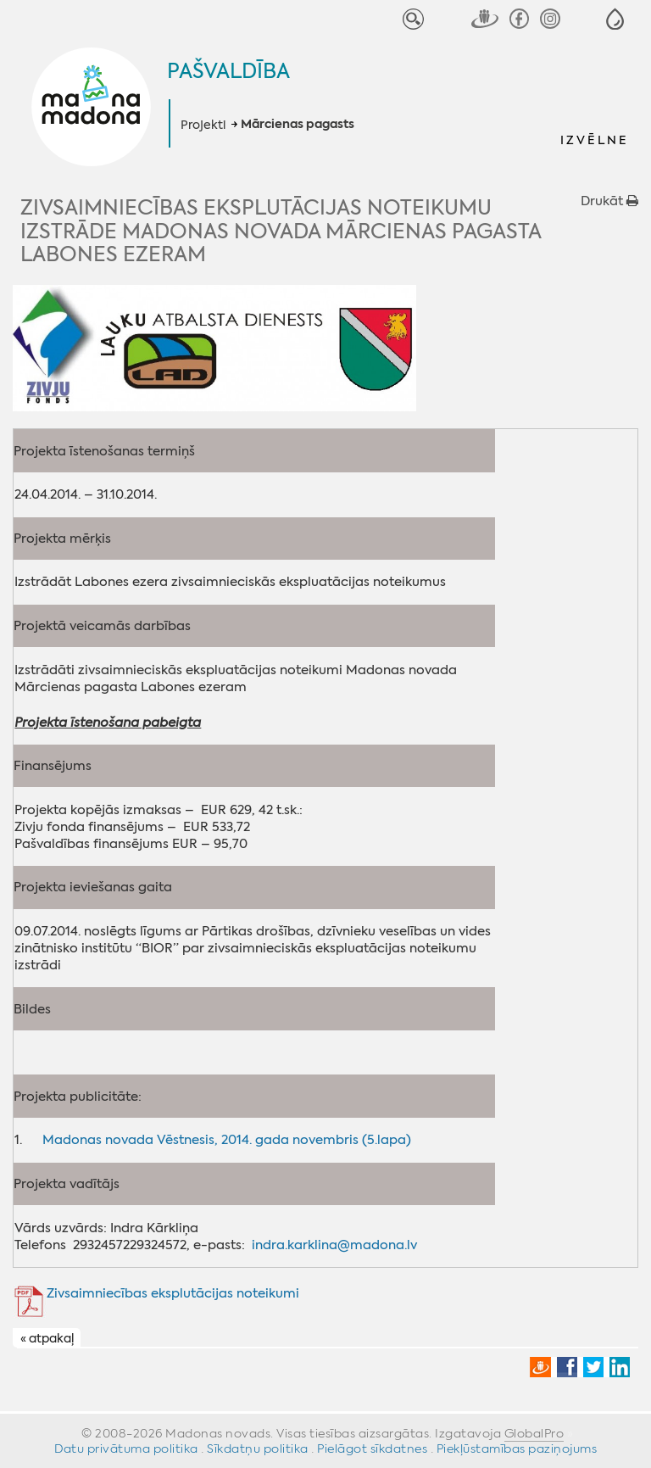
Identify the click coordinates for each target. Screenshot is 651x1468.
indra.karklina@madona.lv (334, 1244)
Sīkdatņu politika (258, 1448)
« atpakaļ (47, 1338)
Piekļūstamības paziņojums (517, 1448)
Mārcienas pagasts (297, 124)
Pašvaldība (228, 71)
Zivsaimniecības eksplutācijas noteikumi (173, 1293)
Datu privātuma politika (126, 1448)
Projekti (203, 124)
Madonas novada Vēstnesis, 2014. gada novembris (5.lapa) (226, 1139)
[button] (615, 19)
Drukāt (609, 201)
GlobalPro (534, 1433)
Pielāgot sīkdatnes (372, 1448)
